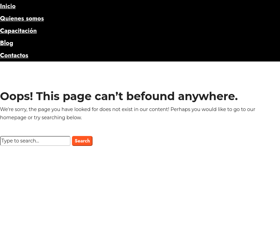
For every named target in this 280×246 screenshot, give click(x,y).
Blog (6, 43)
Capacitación (18, 30)
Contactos (14, 55)
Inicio (8, 6)
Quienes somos (22, 18)
